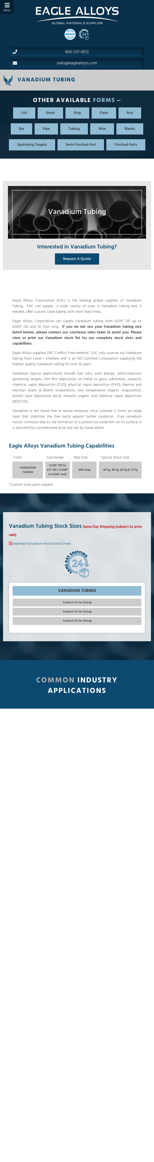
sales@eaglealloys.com (55, 63)
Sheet (50, 113)
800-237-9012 (51, 52)
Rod (130, 113)
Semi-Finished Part (81, 145)
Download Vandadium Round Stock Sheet (41, 544)
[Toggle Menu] (7, 7)
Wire (102, 129)
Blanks (130, 129)
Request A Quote (77, 259)
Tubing (74, 129)
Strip (77, 113)
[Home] (77, 15)
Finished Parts (126, 145)
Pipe (46, 129)
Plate (104, 113)
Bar (21, 129)
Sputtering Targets (32, 145)
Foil (24, 113)
